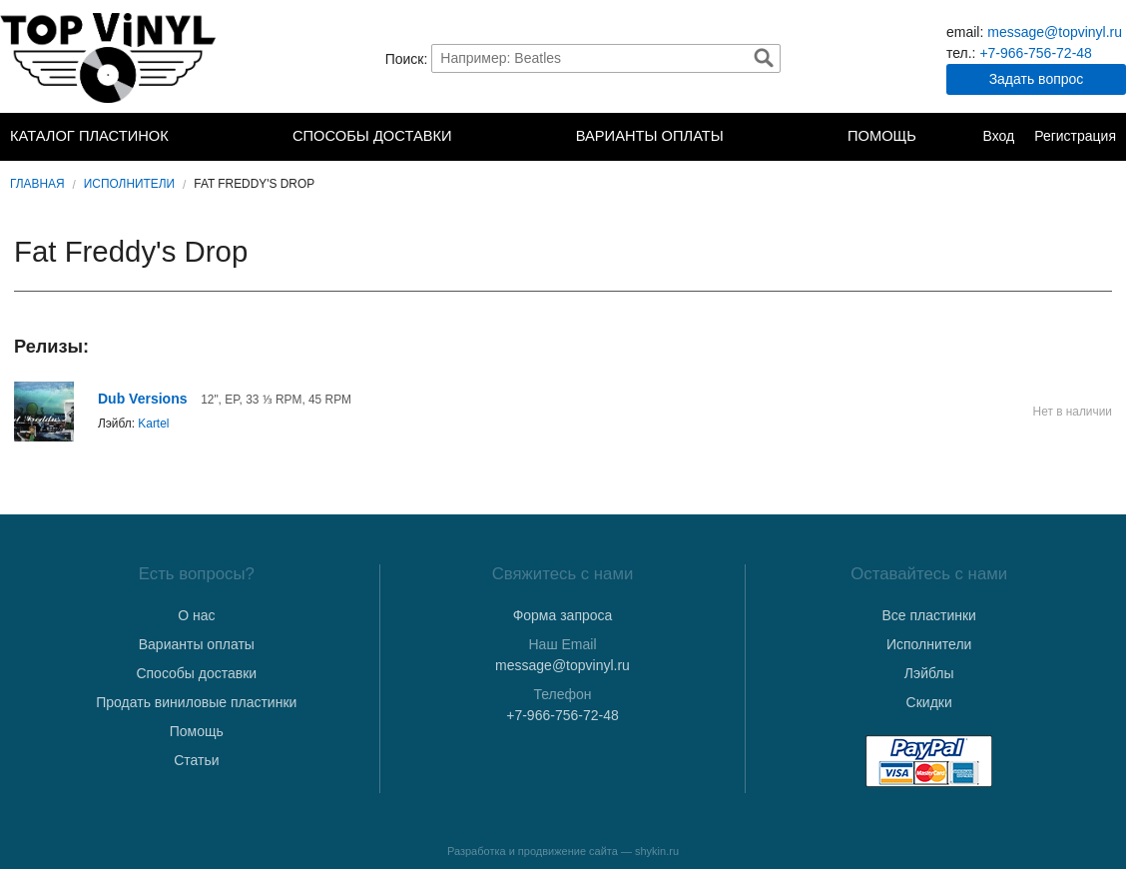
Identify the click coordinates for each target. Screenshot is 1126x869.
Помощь (881, 136)
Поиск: (406, 58)
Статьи (196, 760)
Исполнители (129, 184)
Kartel (153, 424)
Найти (764, 58)
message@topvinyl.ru (1054, 32)
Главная (37, 184)
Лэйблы (929, 673)
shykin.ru (657, 851)
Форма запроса (563, 615)
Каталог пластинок (89, 136)
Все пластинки (928, 615)
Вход (998, 136)
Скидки (929, 702)
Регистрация (1075, 136)
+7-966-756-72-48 (1035, 53)
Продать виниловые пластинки (196, 702)
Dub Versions (142, 399)
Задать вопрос (1036, 79)
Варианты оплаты (650, 136)
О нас (196, 615)
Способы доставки (372, 136)
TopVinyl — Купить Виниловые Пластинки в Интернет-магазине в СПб (110, 58)
